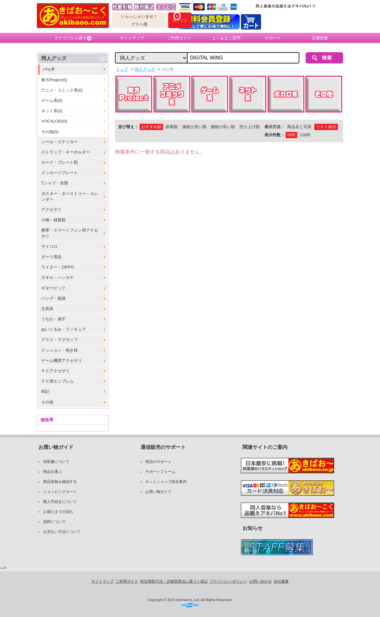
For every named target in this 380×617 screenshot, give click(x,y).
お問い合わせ (260, 581)
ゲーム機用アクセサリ (61, 360)
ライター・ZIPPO (57, 267)
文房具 (47, 308)
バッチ (49, 69)
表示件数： (274, 135)
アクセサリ (51, 209)
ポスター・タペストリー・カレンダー (69, 196)
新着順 (172, 126)
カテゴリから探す (73, 38)
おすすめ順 (151, 126)
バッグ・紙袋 (53, 298)
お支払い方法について (62, 531)
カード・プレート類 (59, 162)
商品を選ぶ (52, 471)
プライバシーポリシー (228, 581)
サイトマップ (132, 38)
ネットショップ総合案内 (166, 481)
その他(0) (49, 131)
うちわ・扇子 (53, 319)
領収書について (56, 461)
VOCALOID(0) (54, 121)
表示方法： (274, 126)
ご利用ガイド (179, 38)
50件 (291, 135)
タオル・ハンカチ (57, 277)
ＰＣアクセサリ (55, 371)
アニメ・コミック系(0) (62, 90)
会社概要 (281, 581)
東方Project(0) (54, 80)
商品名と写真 (299, 126)
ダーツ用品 (51, 256)
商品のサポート (158, 461)
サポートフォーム (160, 471)
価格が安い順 (194, 126)
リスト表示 (326, 126)
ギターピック (53, 288)
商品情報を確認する (60, 481)
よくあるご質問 (226, 38)
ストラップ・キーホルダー (65, 152)
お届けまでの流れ (58, 511)
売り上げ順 (249, 126)
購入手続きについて (60, 501)
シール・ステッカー (59, 141)
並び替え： (128, 126)
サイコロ (49, 246)
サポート (273, 38)
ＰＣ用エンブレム (57, 381)
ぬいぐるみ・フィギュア (63, 329)
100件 (305, 135)
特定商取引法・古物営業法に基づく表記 (174, 581)
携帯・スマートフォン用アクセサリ (69, 233)
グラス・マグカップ (59, 339)
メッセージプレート (59, 172)
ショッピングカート (60, 491)
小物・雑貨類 (53, 220)
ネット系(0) (51, 110)
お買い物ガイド (158, 491)
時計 (45, 391)
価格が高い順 (223, 126)
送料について (54, 521)
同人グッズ (53, 58)
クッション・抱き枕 (59, 350)
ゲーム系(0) (51, 100)
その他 (47, 402)
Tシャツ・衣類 (54, 183)
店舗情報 (320, 38)
